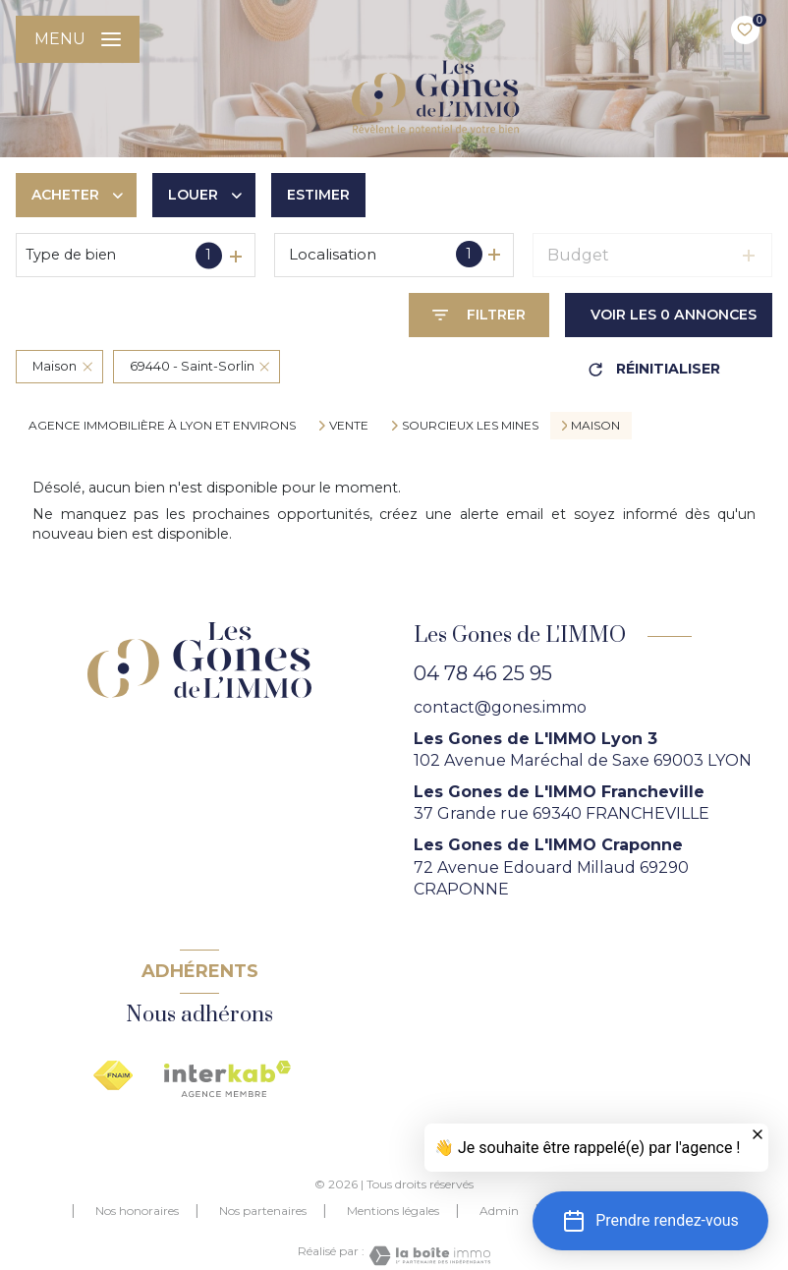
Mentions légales (393, 1210)
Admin (499, 1210)
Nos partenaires (263, 1210)
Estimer (318, 194)
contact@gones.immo (500, 707)
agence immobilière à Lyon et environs (162, 425)
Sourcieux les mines (470, 426)
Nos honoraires (137, 1210)
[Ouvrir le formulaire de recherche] (479, 315)
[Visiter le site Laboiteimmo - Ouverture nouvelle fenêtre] (427, 1255)
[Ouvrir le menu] (78, 39)
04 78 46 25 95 (483, 673)
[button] (650, 1220)
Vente (348, 426)
